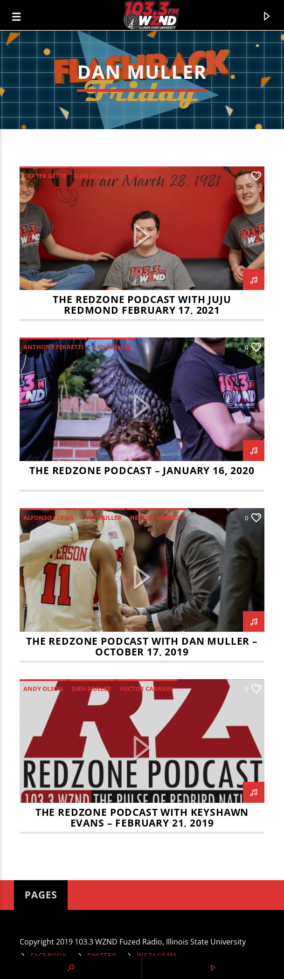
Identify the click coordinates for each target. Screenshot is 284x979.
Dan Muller (94, 176)
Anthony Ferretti (53, 347)
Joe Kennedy (143, 176)
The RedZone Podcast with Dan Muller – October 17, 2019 (142, 646)
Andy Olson (43, 688)
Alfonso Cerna (48, 517)
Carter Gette (44, 176)
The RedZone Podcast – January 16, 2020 (142, 470)
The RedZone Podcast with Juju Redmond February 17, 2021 (142, 305)
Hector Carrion (157, 517)
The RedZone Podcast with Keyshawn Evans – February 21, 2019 (142, 817)
